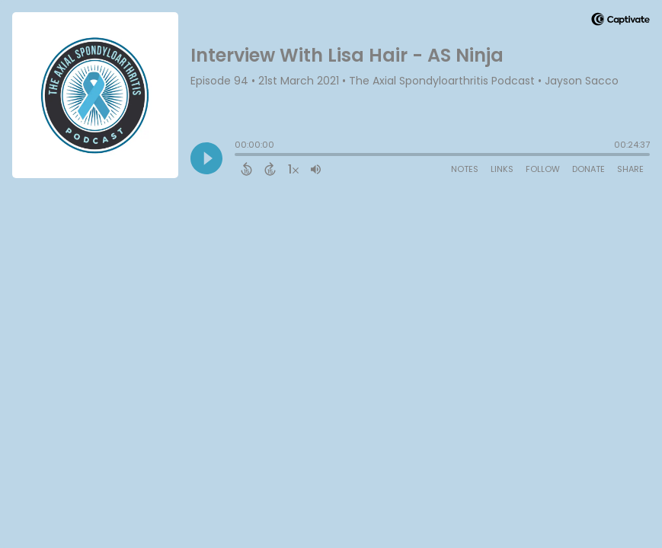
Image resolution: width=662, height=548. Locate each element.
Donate (588, 169)
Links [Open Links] (502, 169)
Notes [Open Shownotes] (464, 169)
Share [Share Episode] (630, 169)
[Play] (206, 158)
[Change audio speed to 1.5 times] (293, 169)
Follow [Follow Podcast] (543, 169)
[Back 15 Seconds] (246, 169)
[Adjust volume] (316, 169)
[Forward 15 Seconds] (270, 169)
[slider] (238, 156)
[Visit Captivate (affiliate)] (620, 21)
